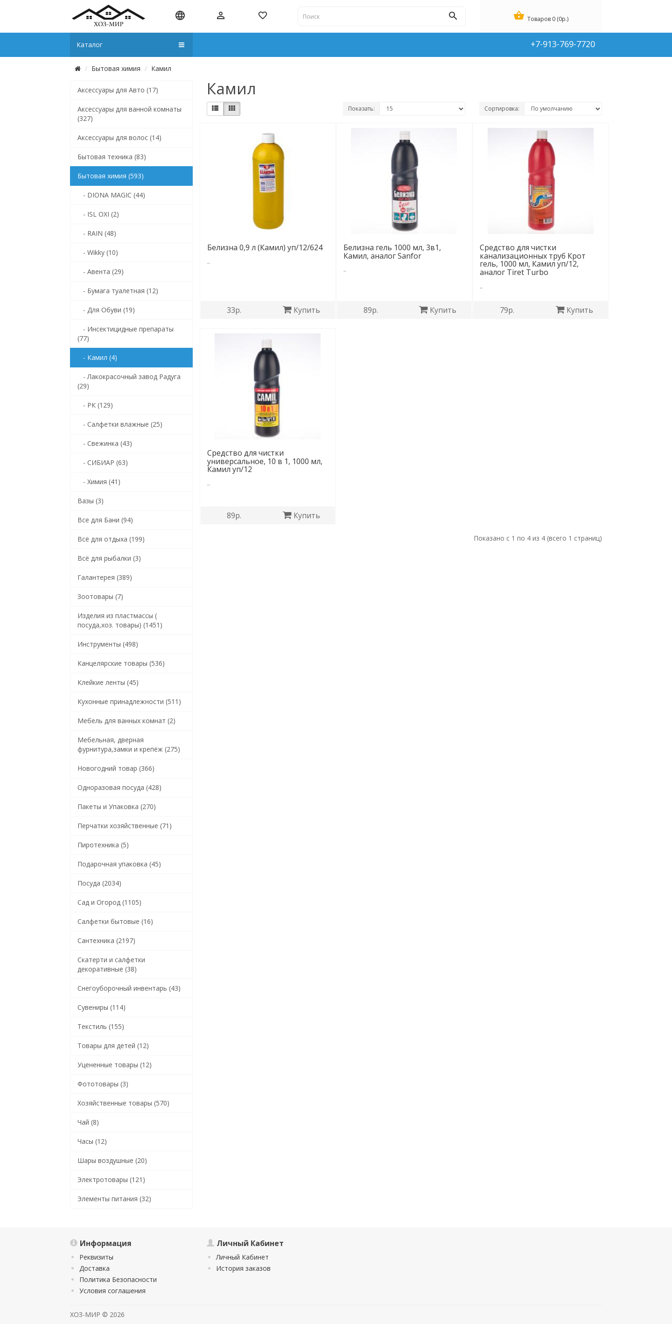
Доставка (94, 1268)
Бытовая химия (115, 68)
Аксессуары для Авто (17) (117, 89)
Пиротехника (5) (103, 844)
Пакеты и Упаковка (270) (116, 806)
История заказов (243, 1268)
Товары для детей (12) (113, 1045)
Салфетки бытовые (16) (115, 921)
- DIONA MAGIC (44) (111, 194)
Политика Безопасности (118, 1279)
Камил (161, 68)
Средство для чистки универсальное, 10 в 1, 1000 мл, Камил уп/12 (264, 461)
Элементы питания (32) (114, 1198)
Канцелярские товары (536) (121, 663)
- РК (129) (95, 405)
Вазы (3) (90, 500)
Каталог (130, 44)
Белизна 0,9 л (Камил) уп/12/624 (264, 247)
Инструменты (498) (107, 644)
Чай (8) (88, 1122)
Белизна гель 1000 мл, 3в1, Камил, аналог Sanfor (392, 251)
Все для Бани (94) (105, 519)
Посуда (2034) (99, 883)
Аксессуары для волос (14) (119, 137)
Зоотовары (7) (100, 596)
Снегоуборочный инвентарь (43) (129, 988)
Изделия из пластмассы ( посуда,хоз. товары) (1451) (119, 620)
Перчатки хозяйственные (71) (124, 825)
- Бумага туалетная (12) (117, 290)
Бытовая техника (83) (111, 156)
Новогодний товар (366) (115, 768)
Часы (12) (92, 1141)
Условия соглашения (112, 1290)
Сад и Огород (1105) (109, 902)
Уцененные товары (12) (114, 1064)
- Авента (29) (100, 271)
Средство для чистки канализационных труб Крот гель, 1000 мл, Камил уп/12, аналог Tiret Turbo (533, 259)
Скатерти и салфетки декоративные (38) (111, 964)
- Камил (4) (97, 357)
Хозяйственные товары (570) (123, 1103)
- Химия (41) (98, 481)
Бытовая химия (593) (110, 175)
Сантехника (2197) (106, 940)
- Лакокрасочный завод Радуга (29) (129, 381)
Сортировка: (501, 109)
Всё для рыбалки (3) (109, 558)
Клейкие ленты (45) (108, 682)
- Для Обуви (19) (106, 309)
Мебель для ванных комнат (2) (126, 720)
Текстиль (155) (100, 1026)
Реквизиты (96, 1257)
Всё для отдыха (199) (111, 539)
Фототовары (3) (102, 1083)
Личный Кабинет (242, 1257)
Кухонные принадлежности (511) (129, 701)
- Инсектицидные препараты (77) (125, 333)
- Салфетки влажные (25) (119, 424)
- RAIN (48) (96, 233)
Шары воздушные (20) (112, 1160)
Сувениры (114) (101, 1007)
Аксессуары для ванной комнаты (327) (129, 114)
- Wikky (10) (97, 252)
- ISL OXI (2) (98, 214)
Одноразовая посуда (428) (119, 787)
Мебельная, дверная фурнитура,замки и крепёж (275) (128, 744)
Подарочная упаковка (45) (119, 863)
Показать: (361, 109)
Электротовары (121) (111, 1179)
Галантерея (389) (104, 577)
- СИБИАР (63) (102, 462)
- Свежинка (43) (104, 443)
